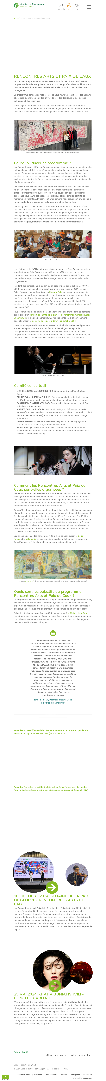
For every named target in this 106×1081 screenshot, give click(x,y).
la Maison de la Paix (77, 613)
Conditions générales (83, 1078)
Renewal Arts (55, 292)
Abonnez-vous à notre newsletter (69, 1055)
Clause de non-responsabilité (45, 1075)
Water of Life (29, 581)
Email (33, 1065)
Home (16, 18)
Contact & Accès (24, 1075)
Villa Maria (31, 539)
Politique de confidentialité (81, 1075)
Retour (5, 1077)
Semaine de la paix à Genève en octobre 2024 (54, 321)
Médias (64, 1075)
